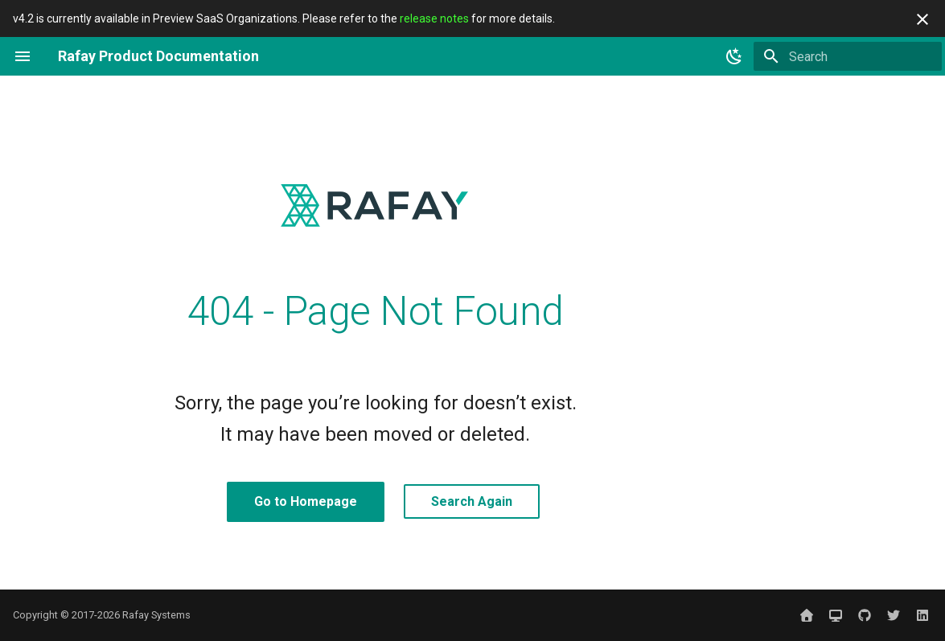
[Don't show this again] (922, 19)
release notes (434, 18)
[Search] (848, 56)
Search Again (471, 501)
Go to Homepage (305, 501)
